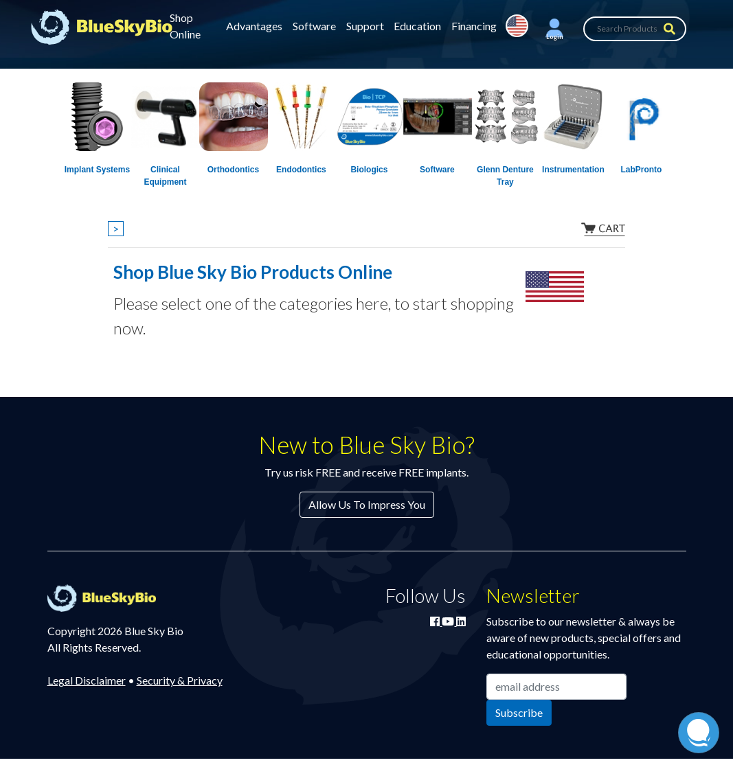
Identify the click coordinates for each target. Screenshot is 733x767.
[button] (554, 29)
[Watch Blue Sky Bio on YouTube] (449, 621)
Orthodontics (233, 169)
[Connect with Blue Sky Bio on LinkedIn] (461, 621)
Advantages (254, 25)
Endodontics (301, 169)
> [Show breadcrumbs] (116, 228)
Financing (474, 25)
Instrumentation (573, 169)
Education (417, 25)
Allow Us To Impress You (366, 504)
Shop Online (185, 26)
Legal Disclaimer (86, 680)
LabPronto (641, 169)
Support (365, 25)
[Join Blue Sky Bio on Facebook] (436, 621)
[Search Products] (634, 28)
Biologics (368, 169)
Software (314, 25)
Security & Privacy (180, 680)
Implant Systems (97, 169)
